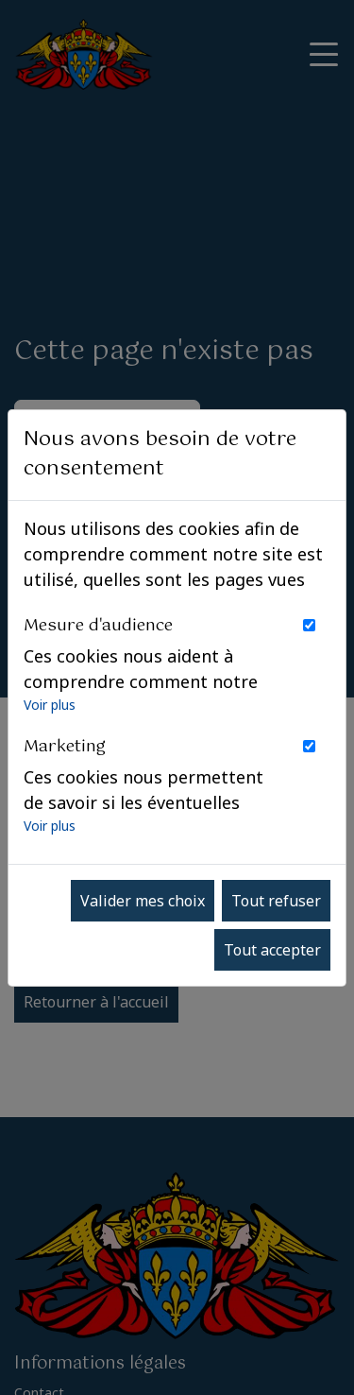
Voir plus (50, 705)
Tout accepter (272, 949)
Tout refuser (276, 900)
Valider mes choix (142, 900)
